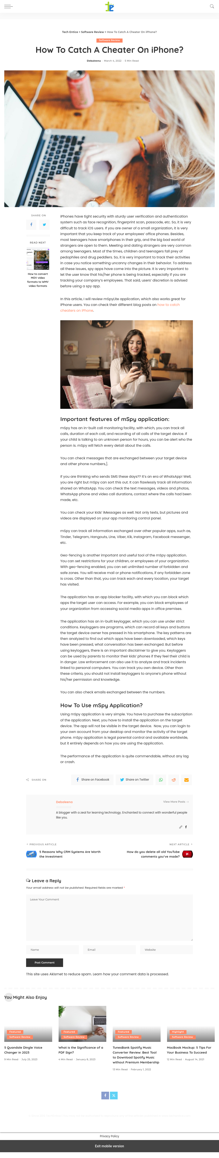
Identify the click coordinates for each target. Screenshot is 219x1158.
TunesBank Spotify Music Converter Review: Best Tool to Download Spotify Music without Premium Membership (136, 1058)
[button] (9, 6)
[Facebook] (186, 827)
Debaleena (94, 60)
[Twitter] (114, 1101)
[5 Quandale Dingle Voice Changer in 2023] (28, 1025)
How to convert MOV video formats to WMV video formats (38, 280)
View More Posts (176, 802)
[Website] (180, 827)
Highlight (178, 1032)
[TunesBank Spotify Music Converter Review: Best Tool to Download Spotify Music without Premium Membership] (137, 1025)
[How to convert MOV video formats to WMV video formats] (38, 258)
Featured (15, 1032)
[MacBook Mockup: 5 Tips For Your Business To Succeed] (191, 1025)
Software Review (109, 40)
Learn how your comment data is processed (130, 975)
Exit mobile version (109, 1152)
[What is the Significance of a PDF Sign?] (83, 1025)
